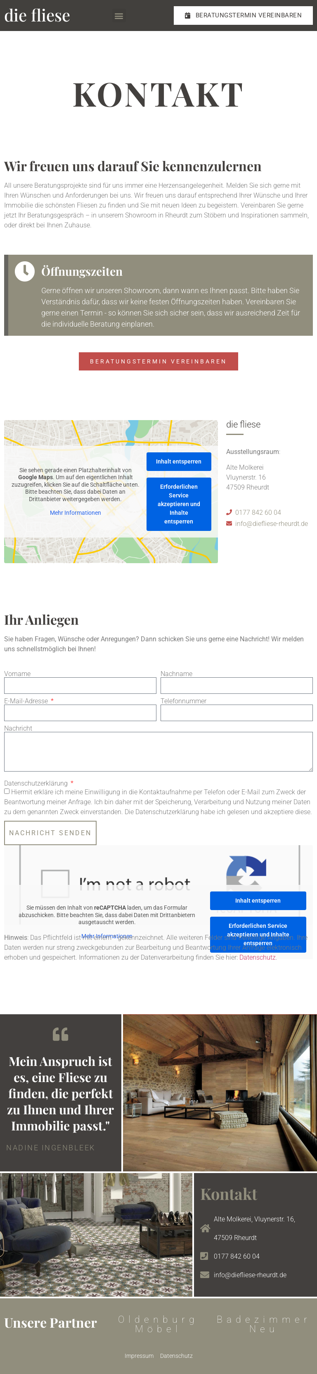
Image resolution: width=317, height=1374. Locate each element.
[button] (119, 15)
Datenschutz (257, 957)
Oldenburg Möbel (158, 1324)
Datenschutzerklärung (36, 783)
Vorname (17, 674)
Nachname (176, 674)
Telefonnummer (183, 701)
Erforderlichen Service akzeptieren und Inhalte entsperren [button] (179, 504)
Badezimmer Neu (264, 1324)
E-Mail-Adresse (27, 701)
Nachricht (18, 728)
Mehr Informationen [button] (75, 512)
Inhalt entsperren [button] (178, 461)
